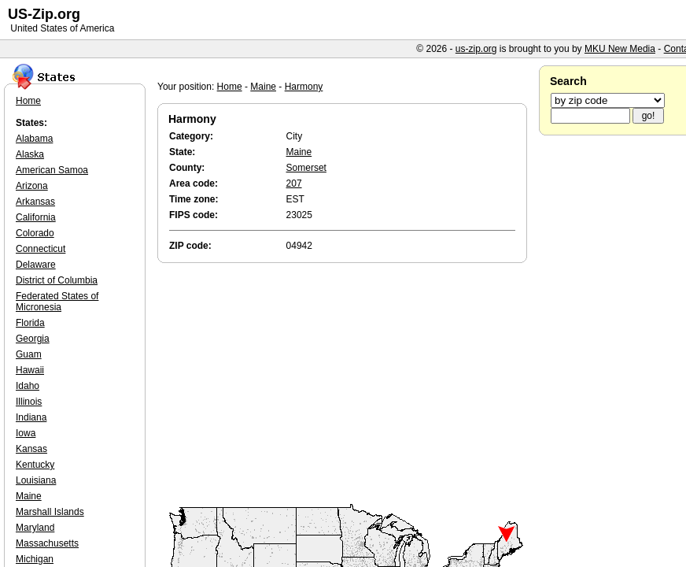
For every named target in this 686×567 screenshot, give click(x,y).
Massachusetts (47, 543)
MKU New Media (620, 48)
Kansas (31, 448)
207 (294, 183)
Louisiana (36, 480)
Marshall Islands (50, 511)
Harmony (304, 86)
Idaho (27, 385)
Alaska (30, 154)
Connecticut (40, 248)
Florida (30, 322)
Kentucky (35, 464)
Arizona (32, 185)
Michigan (34, 559)
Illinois (29, 401)
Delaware (36, 264)
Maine (263, 86)
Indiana (31, 417)
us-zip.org (476, 48)
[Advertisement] (346, 384)
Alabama (34, 138)
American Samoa (52, 170)
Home (229, 86)
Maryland (35, 527)
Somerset (306, 167)
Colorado (35, 233)
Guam (29, 354)
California (36, 217)
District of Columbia (57, 280)
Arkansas (35, 201)
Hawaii (30, 370)
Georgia (33, 338)
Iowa (25, 433)
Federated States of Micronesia (57, 302)
